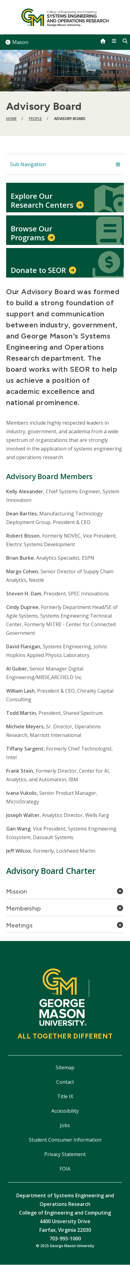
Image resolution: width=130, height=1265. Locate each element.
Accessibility (65, 1110)
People (35, 118)
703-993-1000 (65, 1238)
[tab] (65, 893)
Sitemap (65, 1067)
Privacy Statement (65, 1154)
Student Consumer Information (65, 1139)
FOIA (65, 1168)
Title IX (65, 1096)
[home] (103, 41)
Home (11, 118)
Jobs (65, 1125)
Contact (65, 1082)
